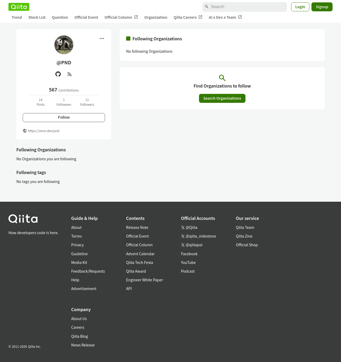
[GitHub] (58, 74)
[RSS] (69, 74)
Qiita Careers (188, 17)
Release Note (137, 227)
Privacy (77, 244)
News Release (83, 344)
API (129, 288)
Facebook (189, 253)
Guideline (79, 253)
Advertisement (84, 288)
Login (300, 6)
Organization (155, 17)
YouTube (188, 262)
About (76, 227)
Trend (17, 17)
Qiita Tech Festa (139, 262)
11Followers (87, 102)
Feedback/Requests (88, 271)
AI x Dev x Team (225, 17)
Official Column (121, 17)
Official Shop (247, 244)
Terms (76, 236)
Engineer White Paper (144, 279)
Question (60, 17)
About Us (79, 318)
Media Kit (79, 262)
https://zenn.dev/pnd (43, 130)
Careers (77, 327)
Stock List (36, 17)
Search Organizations (222, 98)
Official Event (86, 17)
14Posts (41, 102)
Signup (322, 6)
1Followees (63, 102)
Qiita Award (136, 271)
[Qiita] (18, 7)
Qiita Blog (79, 336)
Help (75, 279)
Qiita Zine (244, 236)
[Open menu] (102, 38)
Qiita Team (245, 227)
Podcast (188, 271)
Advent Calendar (140, 253)
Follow (64, 117)
